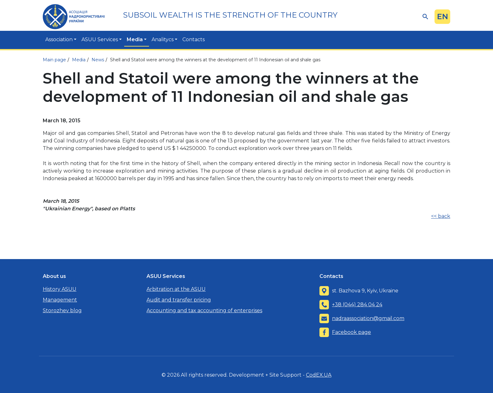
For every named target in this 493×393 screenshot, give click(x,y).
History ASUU (59, 289)
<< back (440, 216)
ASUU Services (99, 39)
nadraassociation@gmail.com (368, 318)
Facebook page (351, 332)
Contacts (193, 39)
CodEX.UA (318, 375)
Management (60, 300)
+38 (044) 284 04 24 (357, 304)
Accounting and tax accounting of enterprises (204, 310)
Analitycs (163, 39)
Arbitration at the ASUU (176, 289)
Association (59, 39)
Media (135, 39)
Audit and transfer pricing (179, 300)
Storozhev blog (62, 310)
